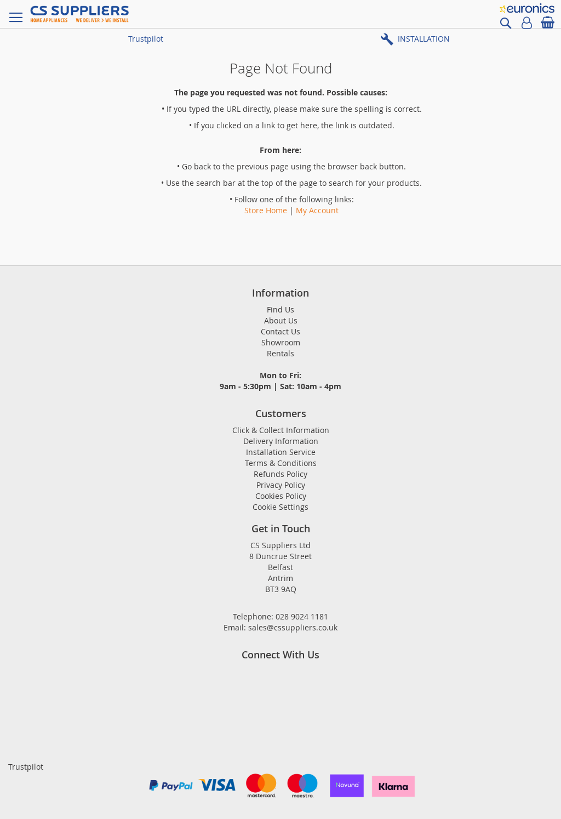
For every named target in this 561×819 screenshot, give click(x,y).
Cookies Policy (280, 496)
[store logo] (79, 13)
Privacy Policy (280, 485)
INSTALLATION (424, 38)
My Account (317, 210)
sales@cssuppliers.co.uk (292, 627)
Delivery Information (280, 441)
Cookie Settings (280, 507)
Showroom (280, 342)
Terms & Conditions (281, 463)
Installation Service (281, 452)
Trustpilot (145, 38)
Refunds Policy (280, 474)
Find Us (280, 309)
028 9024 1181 (302, 616)
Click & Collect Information (280, 430)
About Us (280, 320)
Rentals (280, 353)
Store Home (265, 210)
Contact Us (280, 331)
